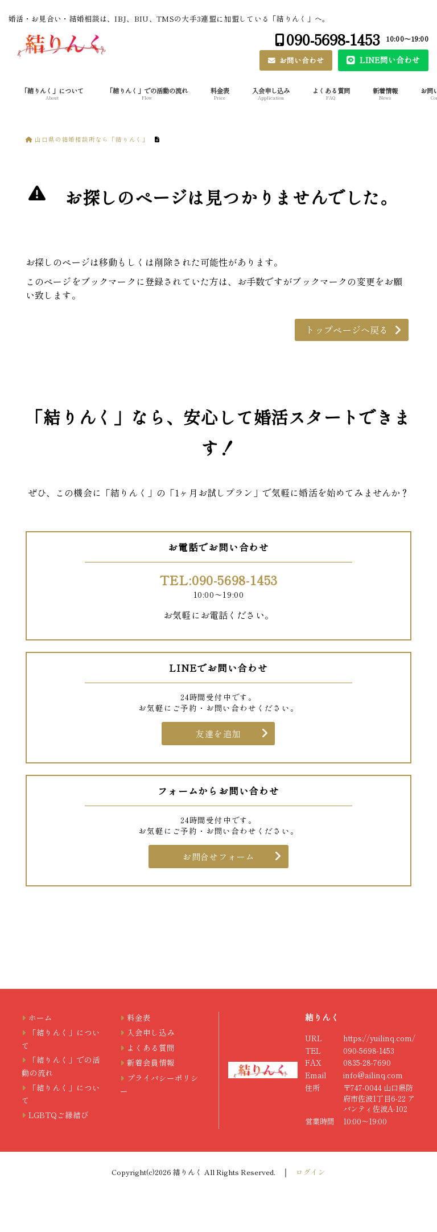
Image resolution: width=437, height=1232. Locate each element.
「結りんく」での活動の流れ (147, 93)
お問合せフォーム (218, 857)
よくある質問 (331, 93)
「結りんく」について (52, 93)
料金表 (220, 93)
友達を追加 (218, 734)
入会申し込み (271, 93)
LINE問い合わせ (388, 59)
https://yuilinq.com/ (379, 1038)
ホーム (40, 1017)
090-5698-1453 (333, 39)
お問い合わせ (301, 60)
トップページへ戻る (347, 329)
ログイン (310, 1172)
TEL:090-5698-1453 (218, 579)
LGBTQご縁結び (58, 1114)
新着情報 (385, 93)
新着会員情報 (151, 1062)
